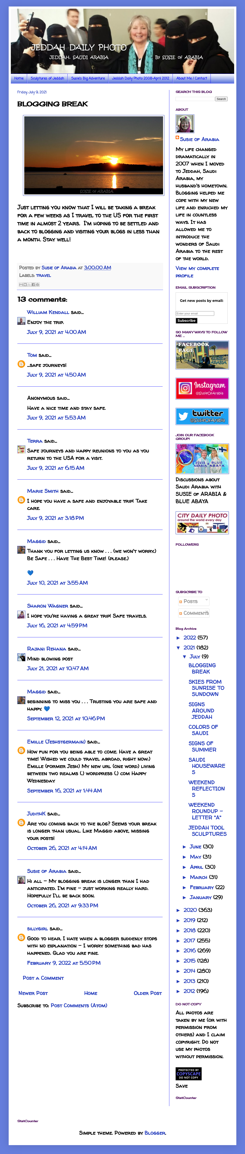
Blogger (155, 1132)
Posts (188, 601)
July (196, 656)
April (197, 867)
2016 (190, 950)
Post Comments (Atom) (79, 1005)
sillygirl (37, 928)
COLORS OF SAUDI (203, 730)
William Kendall (48, 312)
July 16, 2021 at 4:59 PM (57, 625)
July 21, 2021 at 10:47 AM (58, 668)
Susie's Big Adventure (88, 78)
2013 (190, 981)
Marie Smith (43, 491)
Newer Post (32, 993)
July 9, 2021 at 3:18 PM (55, 518)
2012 (190, 991)
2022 (191, 637)
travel (43, 275)
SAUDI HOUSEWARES (207, 766)
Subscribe (187, 321)
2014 (190, 971)
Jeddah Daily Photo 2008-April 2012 (140, 78)
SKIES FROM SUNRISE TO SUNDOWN (206, 688)
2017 (190, 940)
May (196, 856)
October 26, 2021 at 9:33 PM (62, 905)
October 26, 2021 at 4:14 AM (62, 848)
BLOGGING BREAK (202, 668)
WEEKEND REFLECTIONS (207, 789)
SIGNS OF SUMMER (202, 746)
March (199, 877)
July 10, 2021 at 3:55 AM (57, 582)
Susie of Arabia (46, 871)
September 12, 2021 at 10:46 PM (66, 718)
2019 (190, 920)
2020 (191, 910)
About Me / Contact (191, 78)
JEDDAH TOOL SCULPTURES (208, 831)
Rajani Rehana (46, 648)
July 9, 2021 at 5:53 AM (56, 417)
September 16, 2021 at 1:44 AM (64, 790)
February (202, 887)
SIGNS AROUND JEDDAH (201, 711)
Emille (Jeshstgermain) (56, 741)
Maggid (36, 541)
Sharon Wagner (47, 605)
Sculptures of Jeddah (47, 78)
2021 (190, 647)
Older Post (148, 993)
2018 (190, 930)
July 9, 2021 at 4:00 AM (56, 332)
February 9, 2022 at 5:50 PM (64, 963)
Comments (194, 613)
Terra (35, 440)
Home (18, 78)
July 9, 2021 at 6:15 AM (55, 468)
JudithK (36, 813)
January (201, 897)
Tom (32, 355)
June (196, 846)
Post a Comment (43, 977)
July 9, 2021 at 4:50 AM (56, 374)
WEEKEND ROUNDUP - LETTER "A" (206, 811)
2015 (190, 960)
